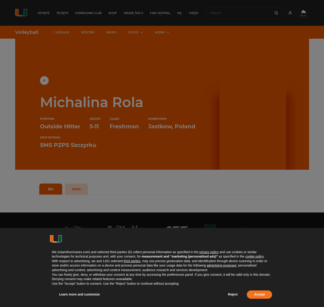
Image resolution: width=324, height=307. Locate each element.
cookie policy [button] (254, 256)
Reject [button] (233, 294)
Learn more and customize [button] (79, 294)
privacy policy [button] (209, 252)
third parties (132, 261)
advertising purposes (221, 265)
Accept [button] (259, 294)
